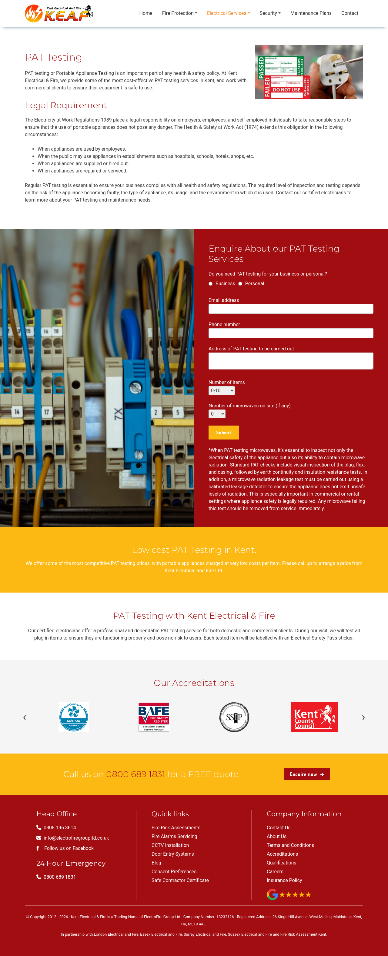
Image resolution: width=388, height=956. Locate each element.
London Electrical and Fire (116, 934)
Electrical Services (226, 13)
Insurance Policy (284, 880)
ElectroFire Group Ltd (162, 916)
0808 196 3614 (56, 828)
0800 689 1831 (135, 774)
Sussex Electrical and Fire (250, 934)
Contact (349, 13)
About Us (276, 836)
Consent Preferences (174, 871)
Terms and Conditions (290, 845)
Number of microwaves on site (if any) (250, 410)
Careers (275, 871)
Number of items (227, 386)
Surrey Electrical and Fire (205, 934)
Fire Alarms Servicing (174, 836)
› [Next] (363, 717)
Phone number (291, 329)
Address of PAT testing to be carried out (291, 358)
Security (268, 13)
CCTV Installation (170, 845)
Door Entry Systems (173, 854)
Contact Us (279, 828)
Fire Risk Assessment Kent (303, 934)
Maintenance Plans (311, 13)
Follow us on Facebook (65, 848)
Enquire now (307, 774)
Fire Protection (178, 13)
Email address (291, 304)
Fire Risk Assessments (176, 828)
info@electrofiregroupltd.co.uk (72, 838)
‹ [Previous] (24, 717)
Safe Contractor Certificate (180, 880)
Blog (156, 863)
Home (145, 13)
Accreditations (282, 854)
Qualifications (281, 863)
